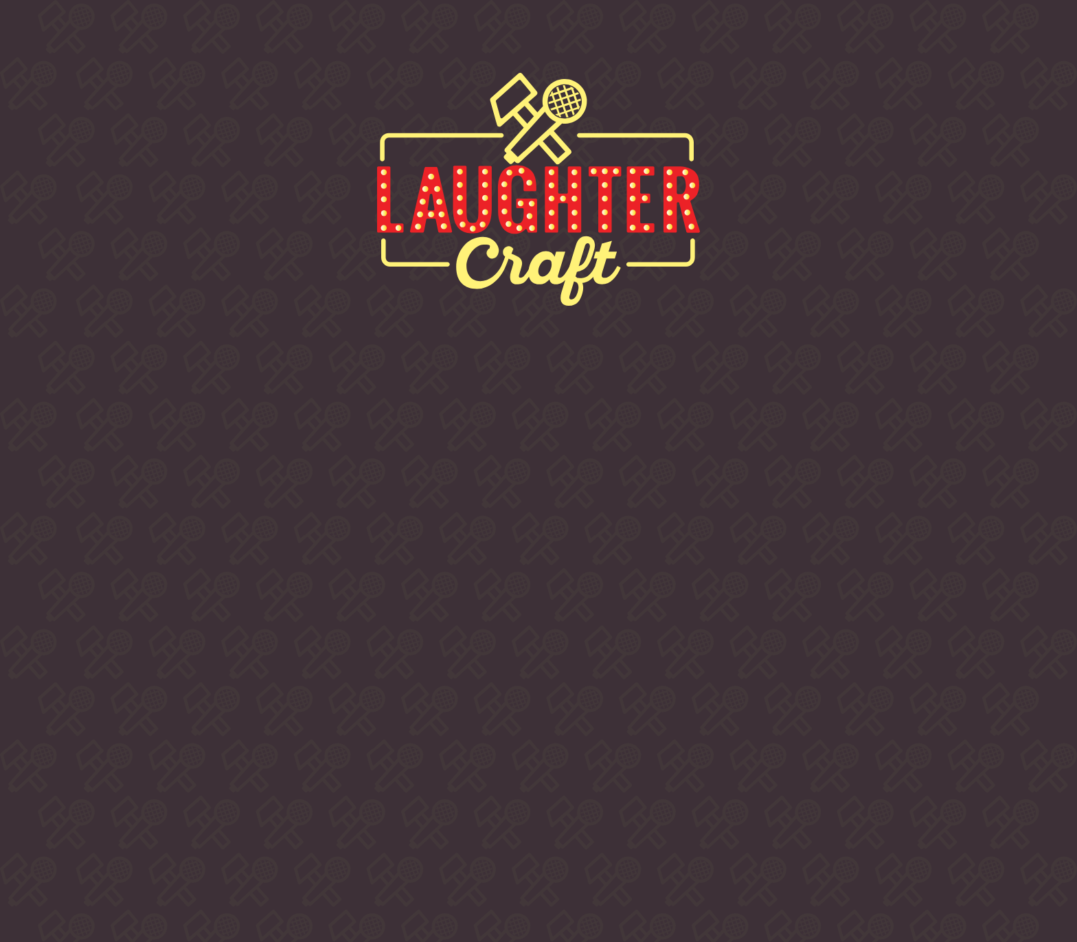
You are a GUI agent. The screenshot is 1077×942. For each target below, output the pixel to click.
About (182, 38)
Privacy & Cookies (762, 841)
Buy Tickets (327, 38)
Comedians (493, 38)
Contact (771, 38)
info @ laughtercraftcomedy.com (804, 777)
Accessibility (857, 841)
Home (68, 38)
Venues (638, 38)
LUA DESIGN (804, 871)
